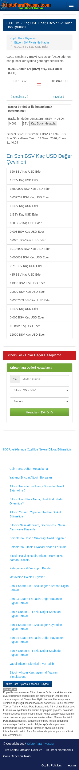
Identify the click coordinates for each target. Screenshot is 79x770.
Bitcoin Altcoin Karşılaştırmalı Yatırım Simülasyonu (33, 674)
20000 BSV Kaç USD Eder (27, 291)
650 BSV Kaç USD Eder (26, 171)
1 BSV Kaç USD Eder (24, 180)
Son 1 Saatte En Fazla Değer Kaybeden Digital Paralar (35, 627)
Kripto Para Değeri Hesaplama (31, 367)
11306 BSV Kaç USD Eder (27, 283)
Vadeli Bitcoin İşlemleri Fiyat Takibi (31, 663)
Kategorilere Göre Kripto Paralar (30, 568)
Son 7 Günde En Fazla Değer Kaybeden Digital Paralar (35, 653)
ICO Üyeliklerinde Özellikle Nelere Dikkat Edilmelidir (37, 449)
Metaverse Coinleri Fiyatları (27, 577)
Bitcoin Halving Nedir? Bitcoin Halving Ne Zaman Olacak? (36, 558)
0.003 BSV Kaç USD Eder (27, 231)
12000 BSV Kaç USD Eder (27, 334)
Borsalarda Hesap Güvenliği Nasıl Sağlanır (37, 538)
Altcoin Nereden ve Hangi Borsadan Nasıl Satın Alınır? (36, 488)
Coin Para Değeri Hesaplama (28, 468)
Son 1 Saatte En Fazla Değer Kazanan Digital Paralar (39, 588)
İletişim (71, 765)
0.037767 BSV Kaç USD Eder (29, 197)
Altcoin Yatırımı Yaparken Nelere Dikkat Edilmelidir (35, 514)
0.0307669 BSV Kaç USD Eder (30, 300)
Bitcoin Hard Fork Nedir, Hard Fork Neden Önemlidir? (36, 501)
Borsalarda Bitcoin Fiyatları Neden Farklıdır (37, 547)
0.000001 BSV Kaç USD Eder (29, 257)
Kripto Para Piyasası (40, 743)
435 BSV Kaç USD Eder (26, 274)
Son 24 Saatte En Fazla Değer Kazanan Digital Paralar (35, 601)
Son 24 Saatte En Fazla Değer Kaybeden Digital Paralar (36, 640)
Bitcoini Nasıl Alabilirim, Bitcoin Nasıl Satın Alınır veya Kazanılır (37, 527)
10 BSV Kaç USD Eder (25, 326)
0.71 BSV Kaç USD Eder (26, 266)
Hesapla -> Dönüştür (39, 412)
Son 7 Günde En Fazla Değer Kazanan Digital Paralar (35, 614)
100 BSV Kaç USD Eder (26, 223)
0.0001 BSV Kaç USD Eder (28, 240)
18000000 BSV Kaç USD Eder (30, 188)
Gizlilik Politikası (52, 765)
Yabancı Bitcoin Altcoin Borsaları (30, 477)
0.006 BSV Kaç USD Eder (27, 317)
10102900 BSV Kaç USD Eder (30, 248)
